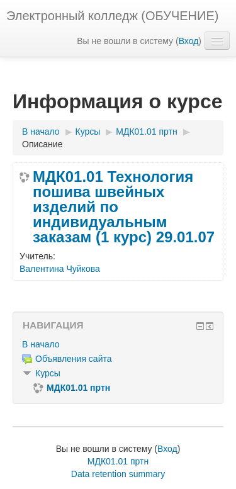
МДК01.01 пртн (118, 461)
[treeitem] (118, 344)
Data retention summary (118, 474)
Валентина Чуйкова (60, 269)
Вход (189, 41)
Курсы (47, 373)
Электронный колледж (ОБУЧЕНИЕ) (112, 16)
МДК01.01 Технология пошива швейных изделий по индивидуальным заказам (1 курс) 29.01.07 (124, 207)
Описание (42, 144)
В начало (41, 344)
